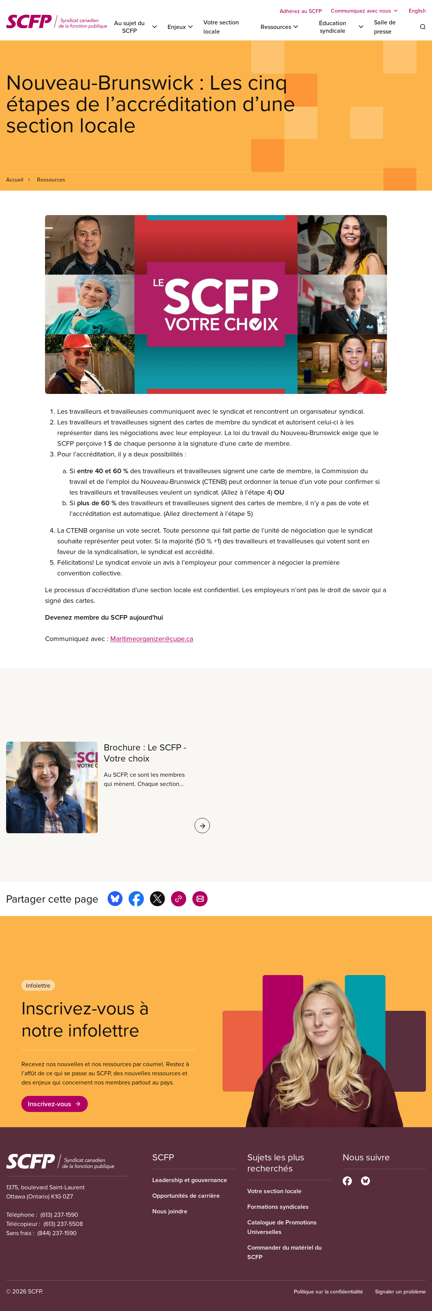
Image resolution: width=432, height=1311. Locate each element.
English (417, 10)
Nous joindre (169, 1211)
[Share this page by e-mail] (200, 900)
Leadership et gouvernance (189, 1180)
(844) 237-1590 (57, 1233)
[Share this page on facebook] (136, 900)
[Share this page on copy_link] (178, 900)
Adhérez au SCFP (301, 11)
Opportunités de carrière (186, 1195)
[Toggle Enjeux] (181, 27)
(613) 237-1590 (59, 1214)
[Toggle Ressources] (280, 27)
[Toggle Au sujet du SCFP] (133, 26)
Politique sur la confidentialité (328, 1291)
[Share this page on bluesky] (115, 900)
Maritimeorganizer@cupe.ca (151, 638)
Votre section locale (274, 1191)
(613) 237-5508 (63, 1223)
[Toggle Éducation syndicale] (337, 26)
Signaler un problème (400, 1291)
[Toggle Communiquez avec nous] (365, 10)
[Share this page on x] (157, 900)
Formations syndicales (278, 1206)
